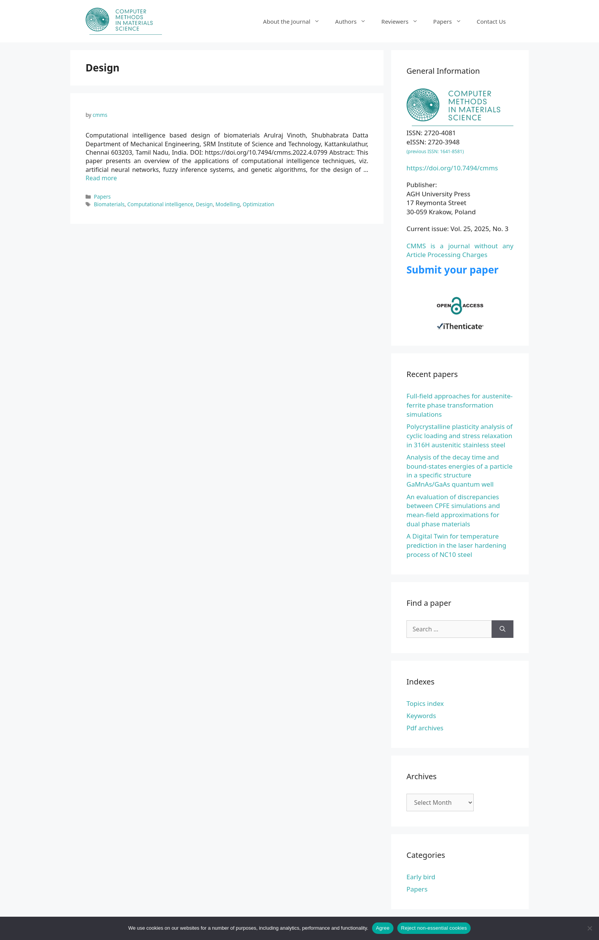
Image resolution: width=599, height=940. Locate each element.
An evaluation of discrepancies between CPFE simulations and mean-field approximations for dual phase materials (453, 510)
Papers (451, 21)
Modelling (227, 204)
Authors (354, 21)
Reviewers (403, 21)
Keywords (421, 715)
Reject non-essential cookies (434, 928)
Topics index (425, 703)
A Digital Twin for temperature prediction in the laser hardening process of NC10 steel (456, 545)
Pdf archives (425, 727)
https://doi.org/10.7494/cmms (452, 167)
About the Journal (295, 21)
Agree (383, 928)
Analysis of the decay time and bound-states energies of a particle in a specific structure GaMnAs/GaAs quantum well (459, 471)
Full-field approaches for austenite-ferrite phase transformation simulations (459, 405)
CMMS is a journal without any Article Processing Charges (459, 250)
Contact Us (491, 21)
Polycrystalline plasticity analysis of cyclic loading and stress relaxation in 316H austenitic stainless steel (459, 435)
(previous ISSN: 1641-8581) (435, 151)
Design (204, 204)
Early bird (420, 876)
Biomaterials (109, 204)
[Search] (502, 629)
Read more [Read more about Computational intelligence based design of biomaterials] (101, 178)
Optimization (258, 204)
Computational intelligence (160, 204)
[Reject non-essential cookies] (589, 928)
